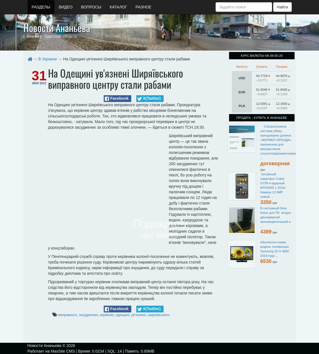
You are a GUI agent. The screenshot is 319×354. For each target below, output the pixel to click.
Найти (282, 7)
